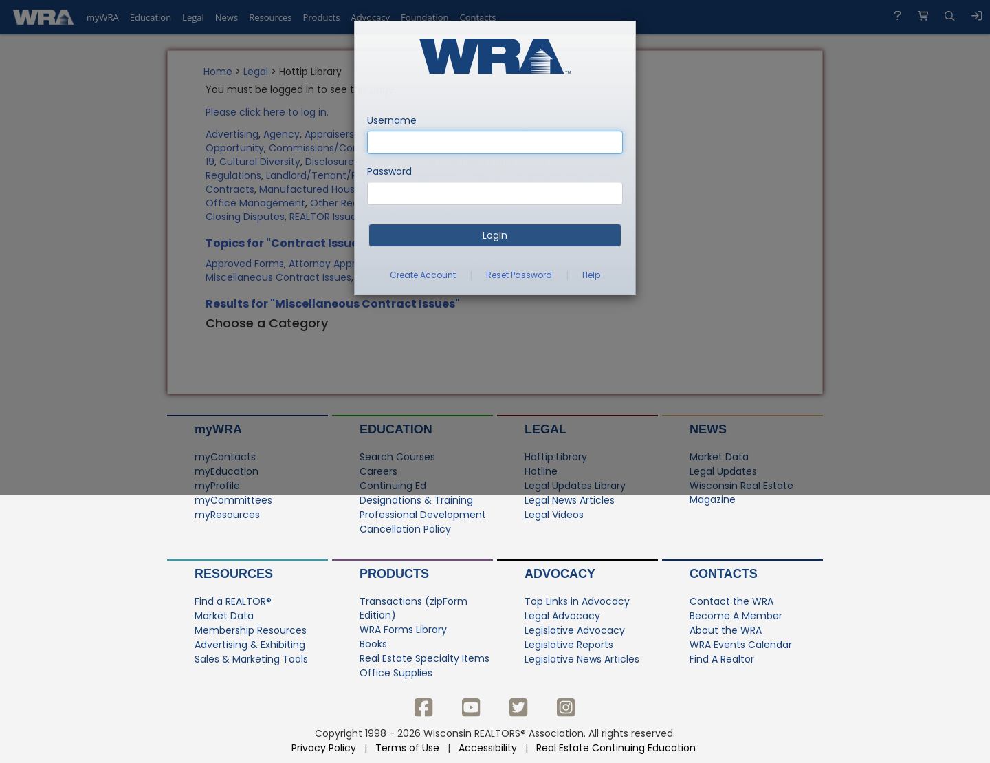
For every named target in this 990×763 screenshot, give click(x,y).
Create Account (423, 275)
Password (389, 171)
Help (591, 275)
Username (392, 120)
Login (495, 235)
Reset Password (519, 275)
